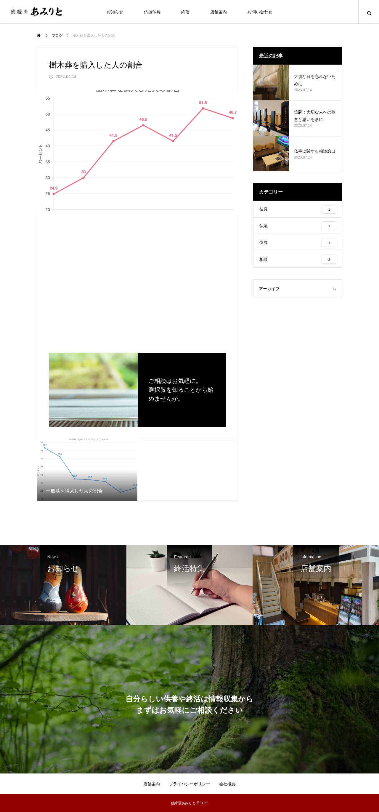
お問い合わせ (260, 11)
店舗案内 (218, 11)
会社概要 (227, 783)
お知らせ (115, 11)
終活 (185, 11)
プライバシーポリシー (189, 783)
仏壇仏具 (152, 11)
